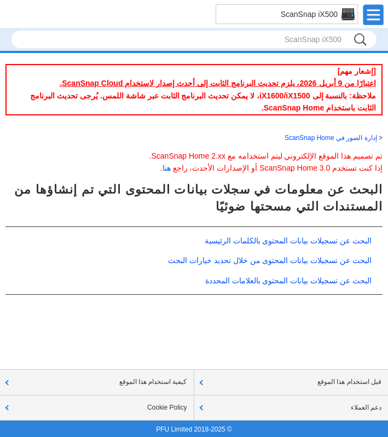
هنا (167, 168)
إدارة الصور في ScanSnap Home (331, 138)
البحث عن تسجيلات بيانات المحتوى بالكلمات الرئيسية (288, 240)
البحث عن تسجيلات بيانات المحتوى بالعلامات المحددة (288, 280)
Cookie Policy (167, 407)
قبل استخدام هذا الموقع (349, 382)
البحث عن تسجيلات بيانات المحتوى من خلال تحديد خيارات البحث (270, 260)
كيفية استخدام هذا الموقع (153, 382)
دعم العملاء (366, 407)
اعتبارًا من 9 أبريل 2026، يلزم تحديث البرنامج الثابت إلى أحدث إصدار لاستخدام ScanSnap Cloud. (218, 83)
